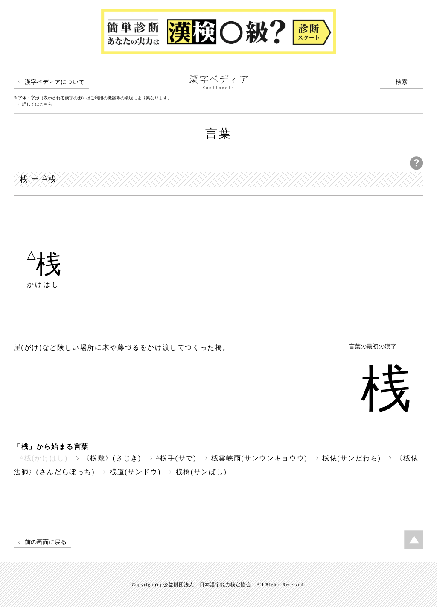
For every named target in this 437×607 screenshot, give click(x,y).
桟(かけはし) (44, 458)
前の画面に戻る (46, 542)
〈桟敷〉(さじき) (112, 458)
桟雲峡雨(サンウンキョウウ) (259, 458)
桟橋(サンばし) (201, 471)
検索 (402, 82)
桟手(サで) (176, 458)
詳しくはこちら (37, 104)
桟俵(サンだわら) (351, 458)
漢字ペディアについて (54, 82)
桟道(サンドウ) (135, 471)
